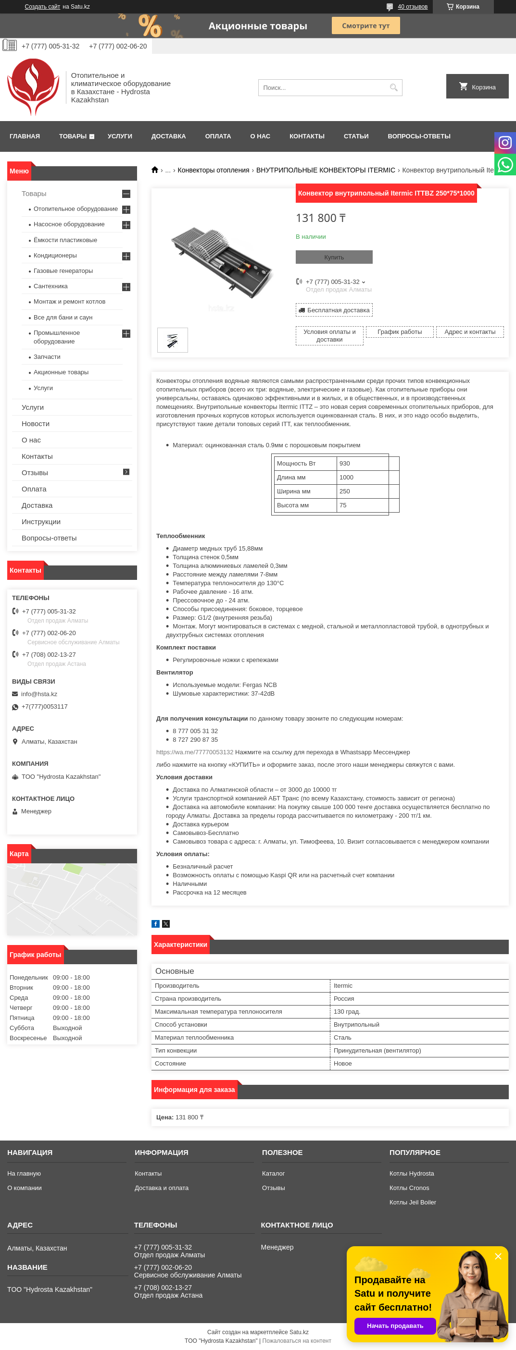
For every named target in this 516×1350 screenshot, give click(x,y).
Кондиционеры (55, 255)
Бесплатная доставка (338, 310)
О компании (24, 1187)
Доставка (168, 136)
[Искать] (394, 87)
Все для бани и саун (63, 317)
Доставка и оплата (162, 1187)
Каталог (273, 1173)
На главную (24, 1173)
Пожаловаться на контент (297, 1341)
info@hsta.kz (39, 694)
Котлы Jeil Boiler (413, 1202)
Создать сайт (43, 6)
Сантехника (51, 286)
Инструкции (41, 521)
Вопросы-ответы (419, 136)
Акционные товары (61, 372)
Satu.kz (299, 1332)
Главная (25, 136)
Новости (36, 423)
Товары (73, 136)
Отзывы (35, 472)
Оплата (218, 136)
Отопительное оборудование (76, 208)
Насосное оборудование (69, 224)
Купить (334, 257)
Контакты (307, 136)
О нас (261, 136)
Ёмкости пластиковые (65, 240)
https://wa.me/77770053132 (194, 752)
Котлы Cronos (409, 1187)
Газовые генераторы (63, 270)
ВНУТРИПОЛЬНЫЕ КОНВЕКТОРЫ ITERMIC (325, 170)
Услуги (120, 136)
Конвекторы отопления (214, 170)
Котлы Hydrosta (412, 1173)
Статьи (356, 136)
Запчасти (47, 356)
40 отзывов (413, 6)
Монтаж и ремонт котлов (69, 301)
